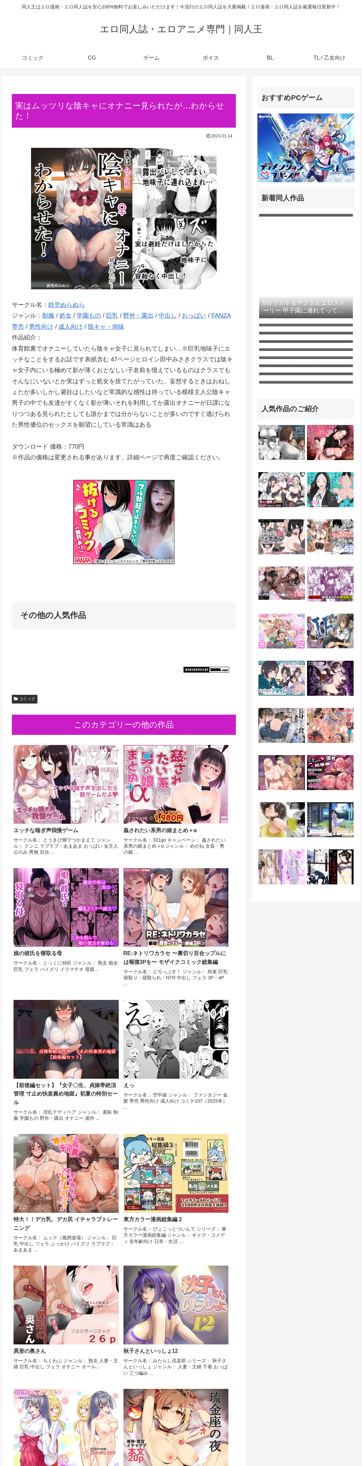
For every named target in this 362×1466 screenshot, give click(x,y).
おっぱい (194, 315)
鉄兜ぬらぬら (66, 304)
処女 (65, 315)
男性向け (41, 326)
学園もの (89, 315)
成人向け (70, 326)
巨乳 (112, 315)
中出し (168, 315)
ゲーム (279, 1445)
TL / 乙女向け (342, 1445)
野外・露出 (138, 315)
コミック (24, 698)
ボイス (300, 1445)
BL (317, 1445)
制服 (48, 315)
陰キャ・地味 (106, 326)
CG (261, 1445)
